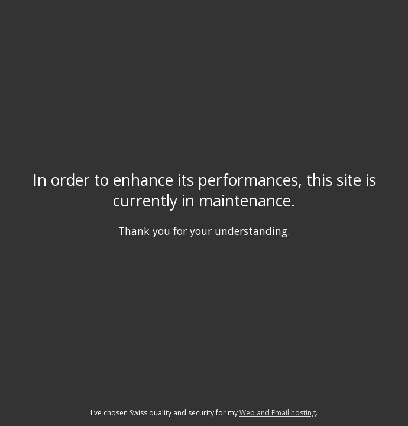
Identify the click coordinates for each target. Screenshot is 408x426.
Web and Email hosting (277, 413)
